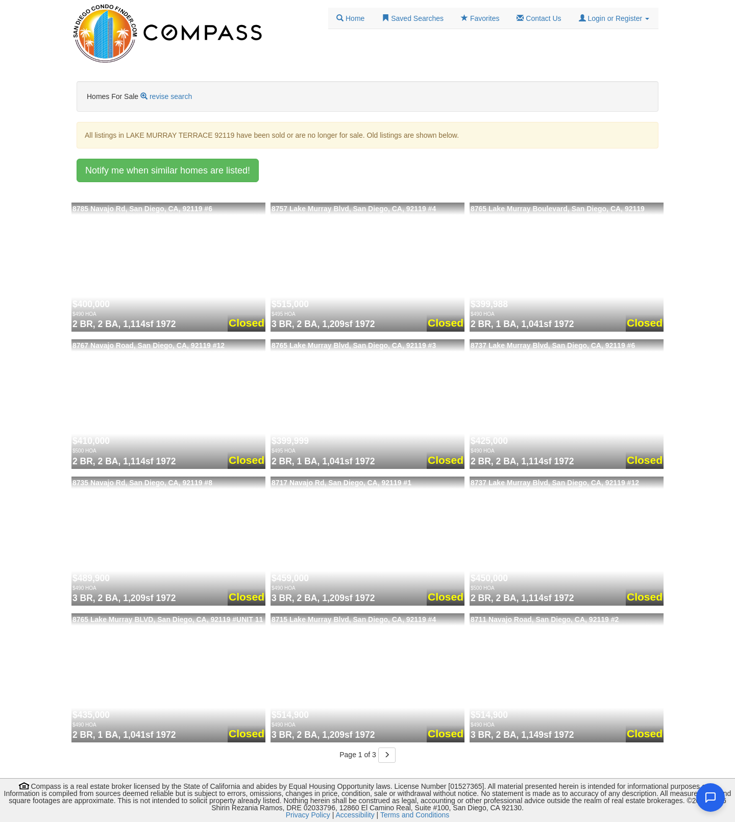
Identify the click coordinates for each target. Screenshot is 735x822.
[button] (614, 18)
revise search (171, 96)
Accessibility (354, 815)
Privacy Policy (308, 815)
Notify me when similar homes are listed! (167, 170)
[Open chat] (710, 797)
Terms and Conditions (414, 815)
